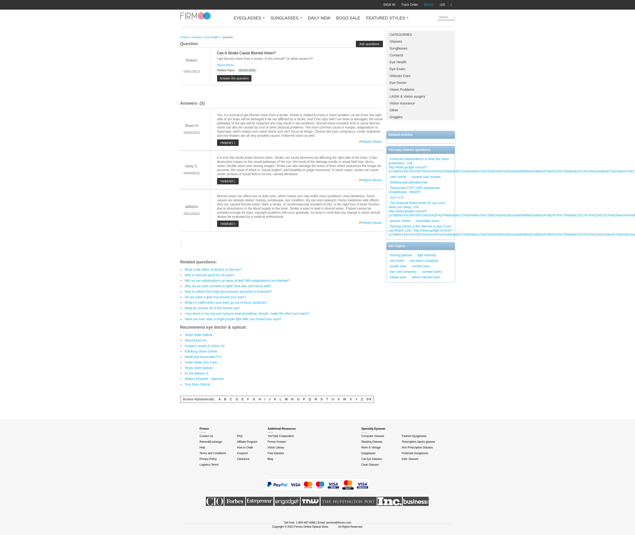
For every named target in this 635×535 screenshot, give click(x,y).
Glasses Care (400, 76)
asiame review (400, 221)
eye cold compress (403, 271)
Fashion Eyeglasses (414, 436)
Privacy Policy (208, 459)
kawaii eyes (398, 277)
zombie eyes (421, 266)
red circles (397, 260)
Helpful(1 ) (228, 143)
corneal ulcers (432, 271)
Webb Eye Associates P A (203, 357)
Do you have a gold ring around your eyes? (215, 297)
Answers (197, 37)
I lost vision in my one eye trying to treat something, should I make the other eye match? (247, 313)
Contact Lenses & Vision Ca (205, 346)
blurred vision (247, 70)
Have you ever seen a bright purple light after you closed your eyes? (233, 319)
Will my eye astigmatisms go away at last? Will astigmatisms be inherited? (237, 280)
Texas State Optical (199, 335)
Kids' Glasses (410, 459)
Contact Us (206, 436)
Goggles (396, 117)
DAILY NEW (319, 18)
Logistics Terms (209, 464)
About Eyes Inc (195, 340)
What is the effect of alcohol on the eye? (213, 269)
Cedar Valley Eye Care (201, 362)
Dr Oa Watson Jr (197, 373)
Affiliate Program (247, 441)
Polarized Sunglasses (415, 453)
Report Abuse (225, 65)
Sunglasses (399, 48)
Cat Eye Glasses (371, 459)
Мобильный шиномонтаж (409, 182)
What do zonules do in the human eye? (212, 308)
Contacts (396, 55)
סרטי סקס (397, 197)
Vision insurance (402, 103)
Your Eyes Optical (197, 384)
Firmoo (184, 37)
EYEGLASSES (249, 18)
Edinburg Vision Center (201, 351)
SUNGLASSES (286, 18)
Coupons (242, 453)
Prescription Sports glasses (418, 441)
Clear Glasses (370, 464)
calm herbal (398, 177)
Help (202, 447)
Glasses (396, 41)
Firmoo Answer (276, 441)
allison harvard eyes (426, 277)
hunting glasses (401, 255)
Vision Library (275, 447)
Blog (270, 459)
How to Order (245, 447)
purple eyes (398, 266)
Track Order (409, 4)
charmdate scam (427, 221)
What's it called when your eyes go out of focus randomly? (226, 302)
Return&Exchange (211, 441)
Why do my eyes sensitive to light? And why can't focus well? (228, 286)
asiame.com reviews (426, 177)
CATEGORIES (401, 34)
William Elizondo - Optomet (204, 379)
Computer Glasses (372, 436)
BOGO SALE (348, 18)
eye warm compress (424, 260)
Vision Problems (402, 89)
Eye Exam (397, 69)
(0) (442, 4)
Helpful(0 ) (228, 181)
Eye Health (398, 62)
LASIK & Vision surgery (407, 96)
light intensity (426, 255)
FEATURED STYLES (387, 18)
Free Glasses (275, 453)
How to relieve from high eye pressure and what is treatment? (228, 291)
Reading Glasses (371, 441)
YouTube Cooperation (280, 436)
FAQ (240, 436)
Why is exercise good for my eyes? (209, 275)
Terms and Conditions (213, 453)
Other (394, 110)
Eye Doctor (398, 83)
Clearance (243, 459)
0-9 (368, 399)
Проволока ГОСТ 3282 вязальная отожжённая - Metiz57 (414, 190)
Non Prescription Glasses (417, 447)
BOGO (429, 4)
